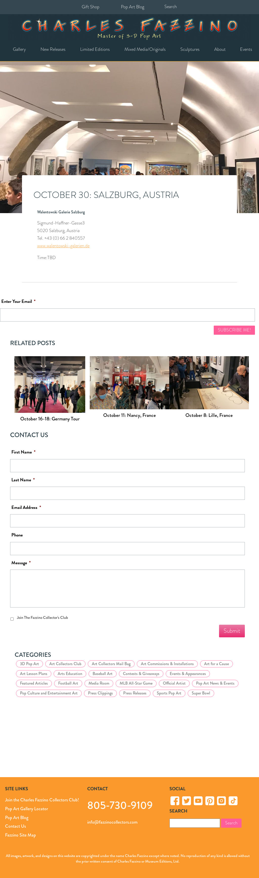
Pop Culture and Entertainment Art (49, 693)
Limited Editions (95, 49)
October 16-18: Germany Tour (50, 418)
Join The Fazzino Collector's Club (42, 617)
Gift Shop (90, 7)
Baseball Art (103, 674)
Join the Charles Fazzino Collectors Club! (42, 800)
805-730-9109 (120, 805)
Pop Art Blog (132, 7)
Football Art (68, 683)
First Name (23, 452)
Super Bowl (201, 693)
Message (21, 563)
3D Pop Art (29, 664)
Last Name (23, 480)
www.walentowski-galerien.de (63, 245)
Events (246, 49)
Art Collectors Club (65, 664)
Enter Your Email (18, 301)
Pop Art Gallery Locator (26, 808)
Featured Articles (34, 683)
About (220, 49)
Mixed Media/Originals (145, 49)
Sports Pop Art (169, 693)
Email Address (26, 507)
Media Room (99, 683)
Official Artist (174, 683)
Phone (17, 535)
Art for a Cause (216, 664)
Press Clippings (100, 693)
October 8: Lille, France (209, 415)
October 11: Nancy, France (129, 415)
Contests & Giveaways (141, 674)
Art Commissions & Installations (167, 664)
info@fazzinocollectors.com (112, 822)
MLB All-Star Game (136, 683)
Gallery (19, 49)
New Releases (53, 49)
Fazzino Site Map (20, 835)
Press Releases (134, 693)
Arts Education (70, 674)
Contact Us (15, 826)
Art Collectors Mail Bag (111, 664)
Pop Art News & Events (215, 683)
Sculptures (190, 49)
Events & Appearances (188, 674)
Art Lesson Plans (33, 674)
